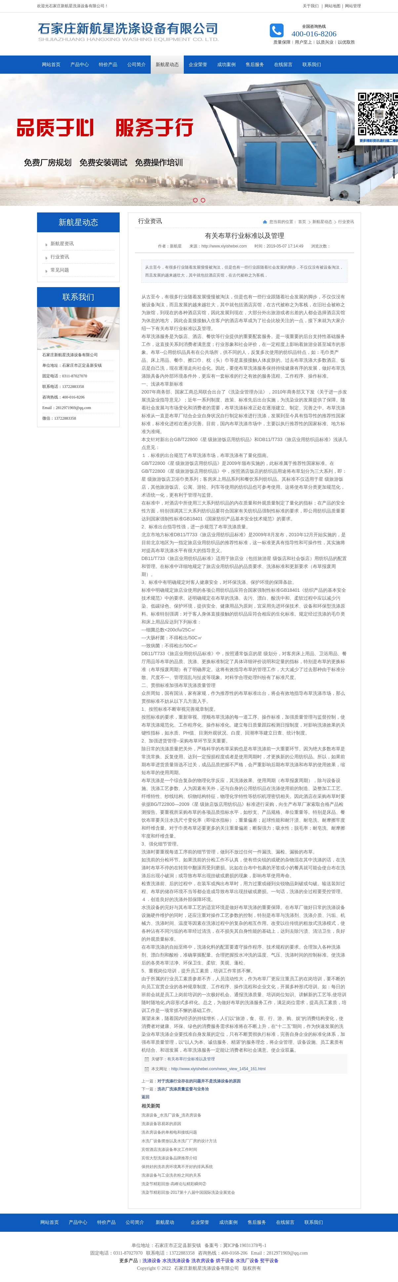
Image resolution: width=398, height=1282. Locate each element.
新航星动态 (322, 221)
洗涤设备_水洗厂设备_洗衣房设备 (171, 1115)
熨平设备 (269, 1260)
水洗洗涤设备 (176, 1260)
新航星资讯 (62, 243)
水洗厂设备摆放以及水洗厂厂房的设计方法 (179, 1141)
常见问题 (60, 270)
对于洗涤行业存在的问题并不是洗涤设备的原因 (199, 1081)
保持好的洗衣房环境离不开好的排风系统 (177, 1166)
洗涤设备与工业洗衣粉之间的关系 (171, 1175)
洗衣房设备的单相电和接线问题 (169, 1132)
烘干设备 (225, 1260)
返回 (145, 1097)
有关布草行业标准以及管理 (191, 1059)
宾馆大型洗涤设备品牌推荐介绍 (169, 1158)
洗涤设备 (151, 1260)
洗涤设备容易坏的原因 (161, 1123)
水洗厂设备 (247, 1260)
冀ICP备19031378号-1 (244, 1245)
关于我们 (311, 6)
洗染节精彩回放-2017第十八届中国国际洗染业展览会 (188, 1192)
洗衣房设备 (203, 1260)
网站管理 (353, 6)
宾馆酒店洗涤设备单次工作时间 (169, 1149)
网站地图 (332, 6)
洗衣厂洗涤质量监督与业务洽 (183, 1089)
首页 (302, 221)
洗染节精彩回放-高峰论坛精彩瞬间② (173, 1184)
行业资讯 (60, 256)
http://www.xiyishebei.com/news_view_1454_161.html (218, 1069)
